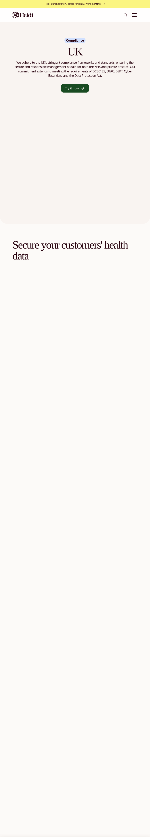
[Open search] (125, 15)
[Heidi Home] (22, 15)
